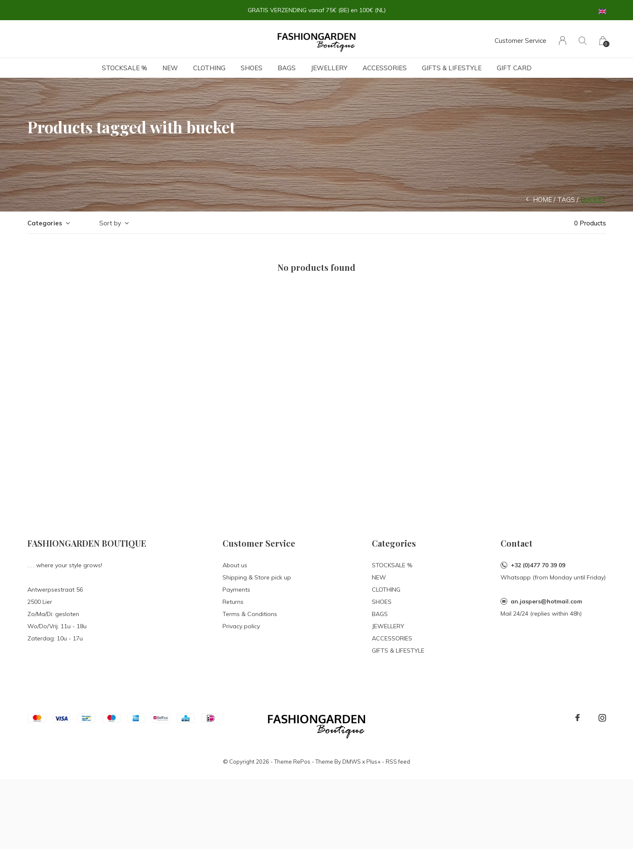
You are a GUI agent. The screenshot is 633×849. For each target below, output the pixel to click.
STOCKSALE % (124, 68)
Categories (44, 223)
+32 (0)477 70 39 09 (538, 565)
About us (234, 565)
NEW (170, 68)
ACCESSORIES (385, 68)
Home (542, 200)
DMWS (351, 761)
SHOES (251, 68)
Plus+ (373, 761)
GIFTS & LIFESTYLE (452, 68)
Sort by (110, 223)
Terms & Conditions (249, 614)
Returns (233, 602)
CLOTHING (209, 68)
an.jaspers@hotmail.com (546, 601)
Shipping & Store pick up (256, 577)
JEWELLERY (329, 68)
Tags (566, 200)
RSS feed (398, 761)
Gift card (514, 68)
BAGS (287, 68)
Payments (236, 589)
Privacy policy (241, 626)
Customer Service (520, 41)
